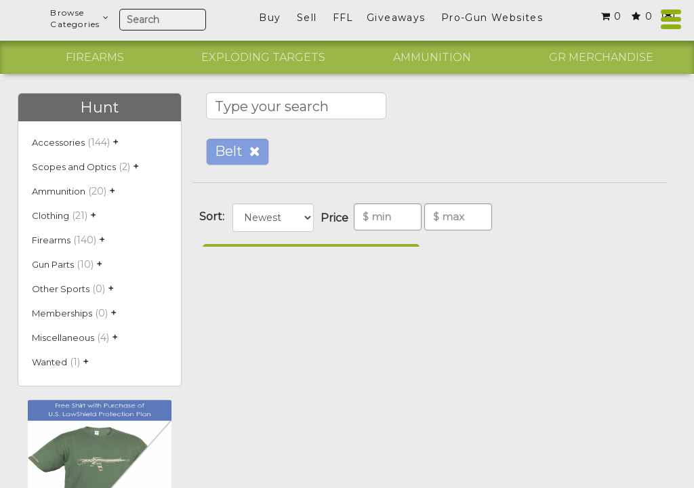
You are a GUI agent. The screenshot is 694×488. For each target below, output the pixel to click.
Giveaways (396, 18)
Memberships (62, 313)
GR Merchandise (601, 57)
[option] (94, 57)
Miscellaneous (63, 337)
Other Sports (60, 288)
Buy (270, 18)
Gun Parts (53, 264)
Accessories (58, 142)
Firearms (95, 57)
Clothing (50, 215)
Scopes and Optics (74, 166)
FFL (343, 18)
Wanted (49, 362)
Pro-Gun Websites (492, 18)
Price (337, 217)
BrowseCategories (79, 18)
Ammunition (432, 57)
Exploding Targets (263, 57)
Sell (307, 18)
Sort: (214, 216)
